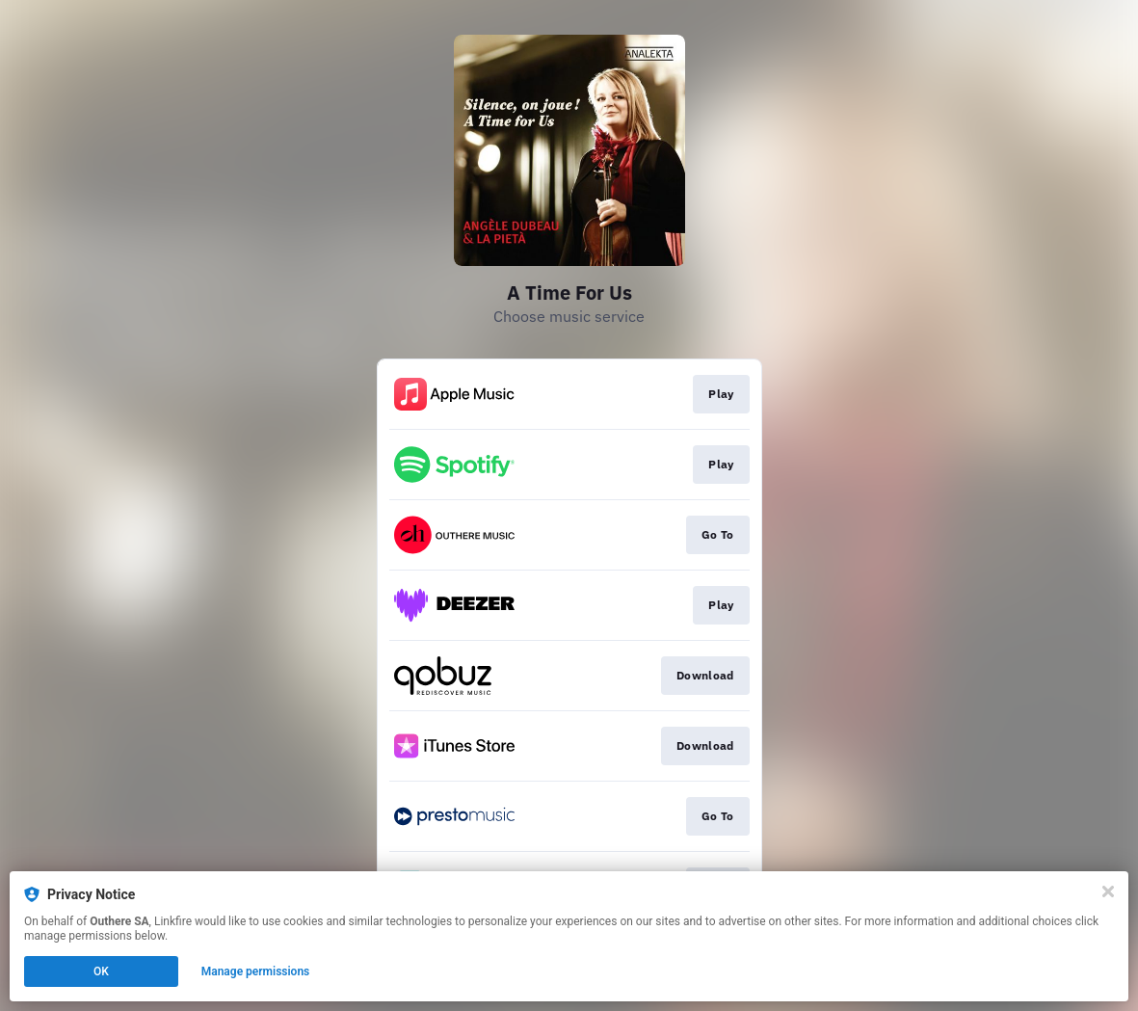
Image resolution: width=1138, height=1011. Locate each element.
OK (101, 971)
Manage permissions (255, 971)
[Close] (1108, 891)
